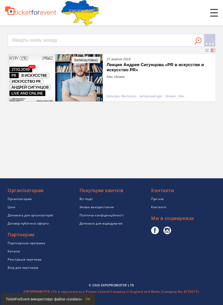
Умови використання (97, 207)
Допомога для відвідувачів (101, 223)
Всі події (86, 199)
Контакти (158, 207)
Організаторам (20, 199)
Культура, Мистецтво (122, 96)
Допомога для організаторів (30, 215)
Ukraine (170, 96)
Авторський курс (150, 96)
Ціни (11, 207)
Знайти (198, 40)
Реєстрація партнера (25, 259)
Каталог (14, 251)
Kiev (181, 96)
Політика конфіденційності (102, 215)
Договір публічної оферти (28, 223)
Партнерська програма (26, 243)
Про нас (157, 199)
